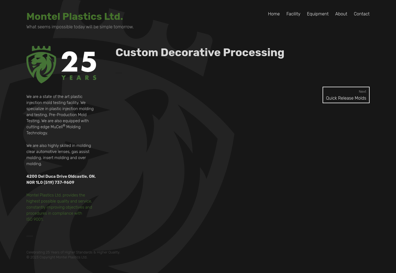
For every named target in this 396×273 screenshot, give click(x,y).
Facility (293, 14)
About (341, 14)
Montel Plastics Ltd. (74, 16)
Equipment (318, 14)
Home (274, 14)
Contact (362, 14)
